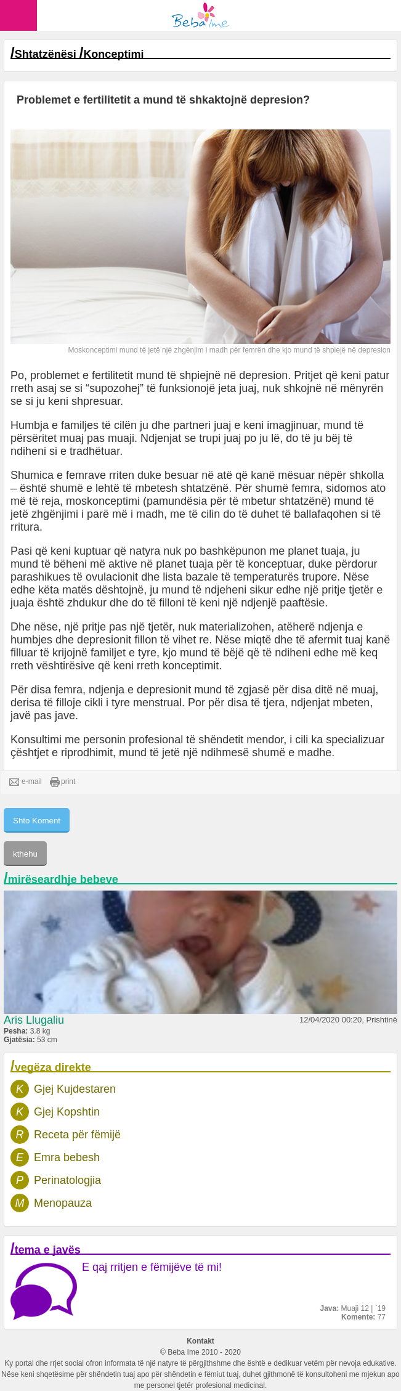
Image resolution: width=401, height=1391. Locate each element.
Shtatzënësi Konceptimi (79, 54)
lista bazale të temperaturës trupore (250, 577)
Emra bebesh (67, 1157)
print (62, 782)
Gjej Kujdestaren (75, 1089)
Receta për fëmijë (77, 1134)
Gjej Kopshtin (67, 1112)
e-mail (25, 782)
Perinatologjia (67, 1180)
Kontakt (200, 1341)
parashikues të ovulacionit (74, 577)
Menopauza (63, 1203)
